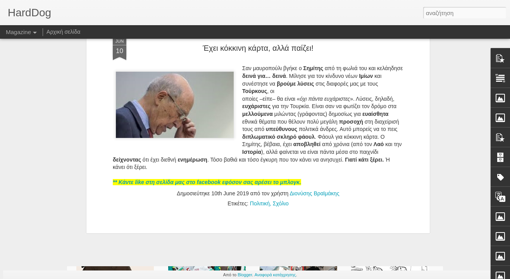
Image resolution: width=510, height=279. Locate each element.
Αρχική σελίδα (63, 32)
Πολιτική (260, 131)
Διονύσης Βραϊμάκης (314, 121)
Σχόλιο (281, 131)
